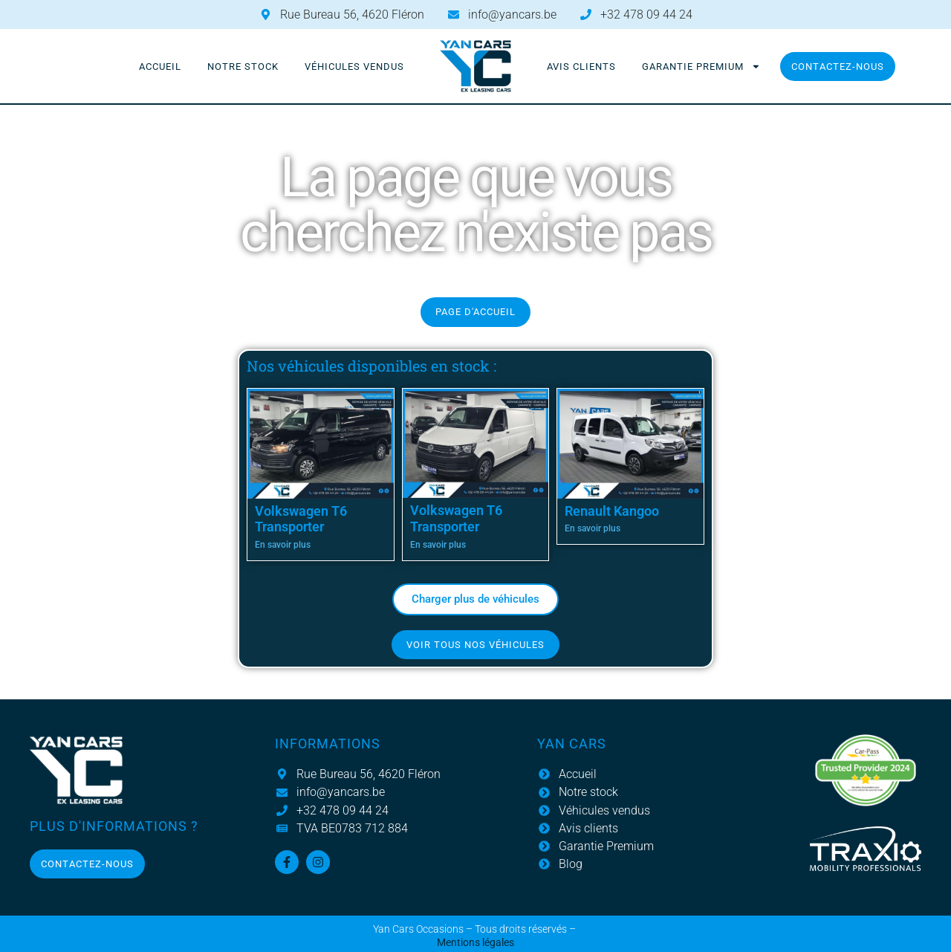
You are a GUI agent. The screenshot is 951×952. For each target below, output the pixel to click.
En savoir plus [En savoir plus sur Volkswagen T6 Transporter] (283, 545)
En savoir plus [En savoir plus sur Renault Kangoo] (592, 528)
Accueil (160, 66)
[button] (475, 599)
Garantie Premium (701, 66)
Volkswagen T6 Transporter (301, 519)
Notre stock (243, 66)
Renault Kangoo (612, 511)
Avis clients (581, 66)
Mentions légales (475, 942)
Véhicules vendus (354, 66)
